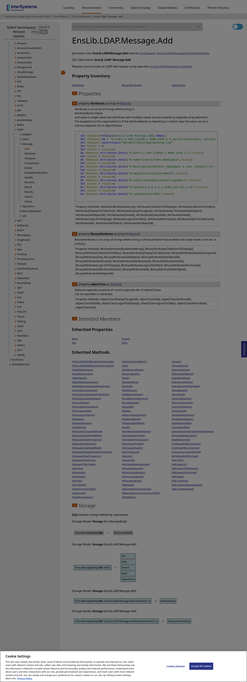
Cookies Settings (175, 669)
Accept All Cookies (201, 669)
